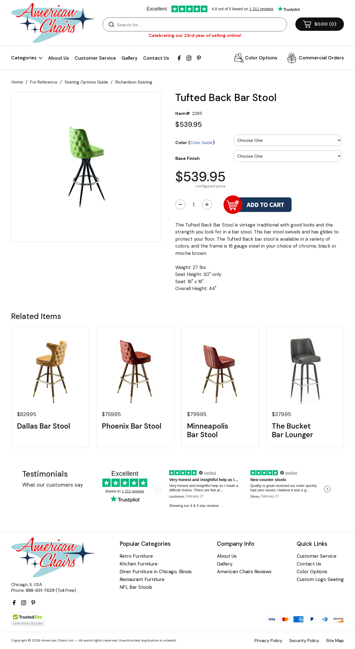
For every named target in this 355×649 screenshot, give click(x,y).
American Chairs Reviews (244, 571)
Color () (195, 142)
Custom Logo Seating (320, 579)
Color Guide (201, 142)
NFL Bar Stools (136, 587)
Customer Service (95, 58)
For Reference (43, 82)
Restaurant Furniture (142, 579)
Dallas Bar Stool (43, 426)
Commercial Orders (321, 58)
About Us (58, 58)
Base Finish (187, 158)
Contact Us (156, 58)
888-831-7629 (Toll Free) (51, 590)
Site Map (335, 640)
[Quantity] (193, 205)
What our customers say (52, 484)
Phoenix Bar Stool (131, 426)
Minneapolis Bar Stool (207, 430)
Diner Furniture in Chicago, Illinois (156, 571)
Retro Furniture (136, 556)
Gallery (129, 58)
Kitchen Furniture (139, 564)
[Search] (200, 24)
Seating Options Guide (86, 82)
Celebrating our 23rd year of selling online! (195, 35)
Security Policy (304, 640)
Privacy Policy (268, 640)
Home (17, 82)
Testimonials (45, 474)
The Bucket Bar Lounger (292, 430)
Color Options (261, 58)
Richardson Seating (133, 82)
